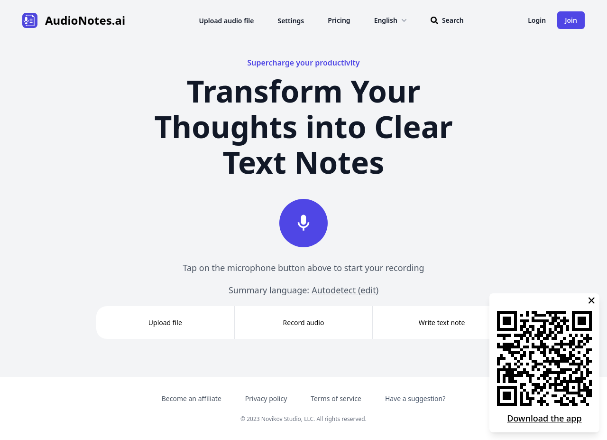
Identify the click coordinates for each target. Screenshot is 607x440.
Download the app (544, 418)
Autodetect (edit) (345, 290)
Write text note (442, 322)
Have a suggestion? (415, 398)
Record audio (303, 322)
